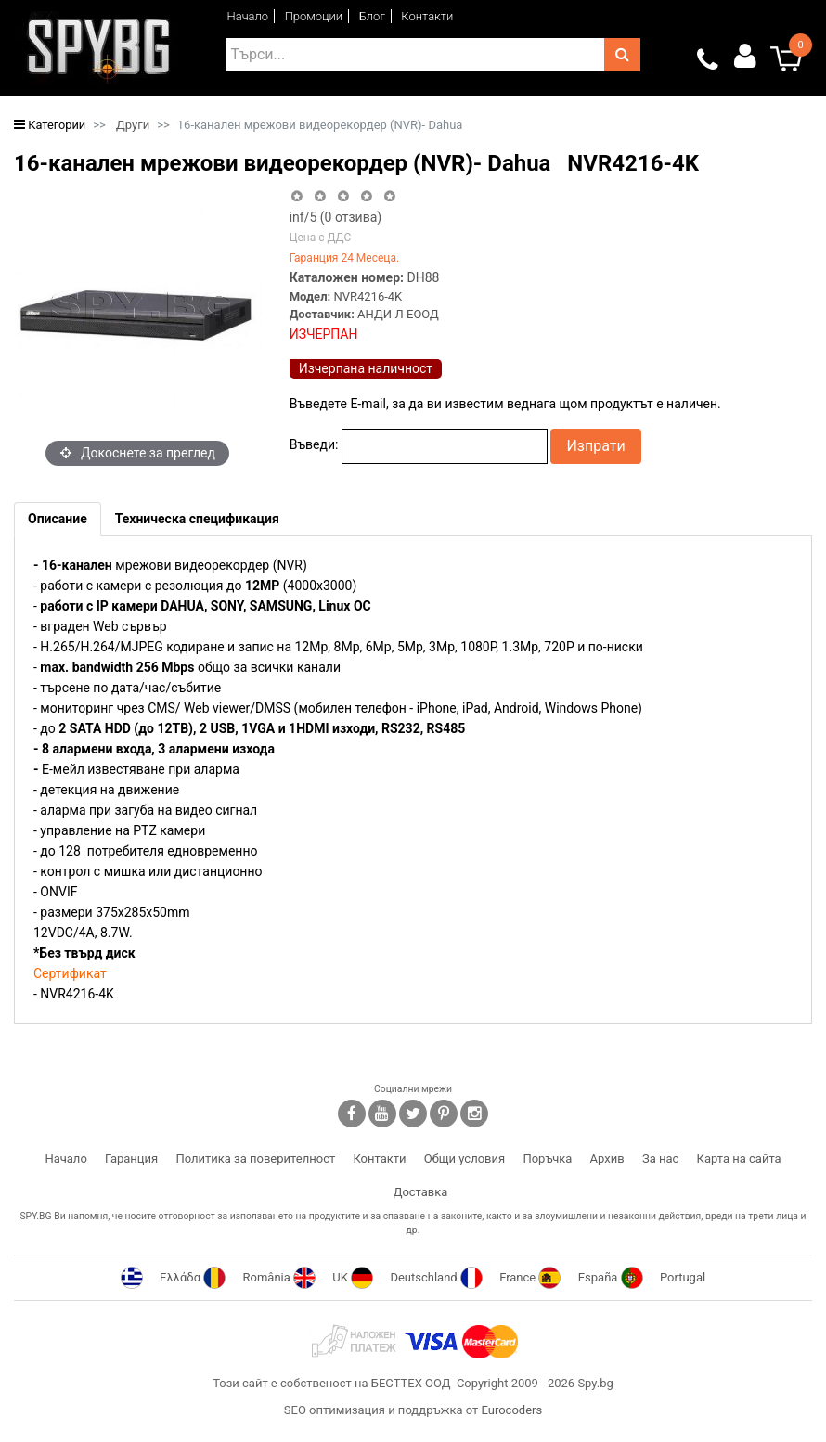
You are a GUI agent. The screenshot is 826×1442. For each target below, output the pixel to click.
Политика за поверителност (255, 1158)
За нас (660, 1158)
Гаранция (131, 1158)
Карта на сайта (739, 1158)
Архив (607, 1158)
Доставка (421, 1192)
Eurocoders (511, 1410)
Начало (248, 16)
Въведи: (314, 444)
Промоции (314, 16)
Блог (372, 16)
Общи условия (464, 1158)
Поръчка (547, 1158)
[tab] (57, 519)
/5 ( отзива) (336, 217)
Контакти (427, 16)
